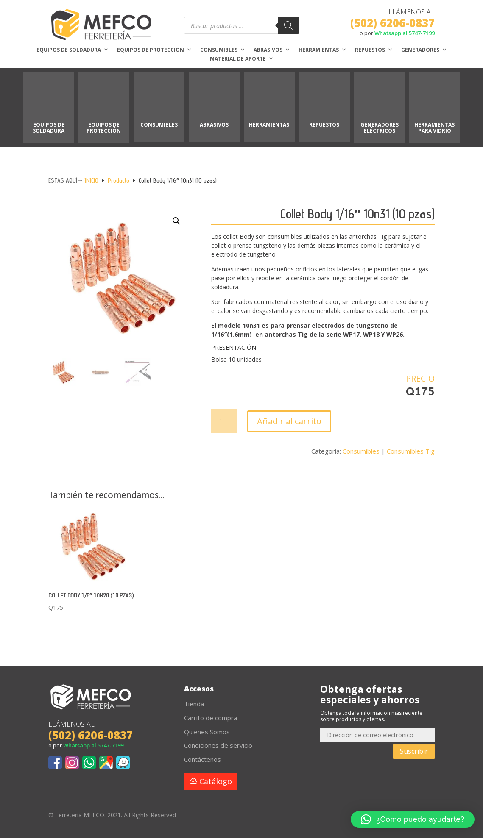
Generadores (424, 50)
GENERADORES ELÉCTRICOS (379, 127)
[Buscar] (288, 25)
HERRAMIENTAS (269, 124)
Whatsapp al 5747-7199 (404, 33)
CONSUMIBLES (159, 124)
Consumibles (222, 50)
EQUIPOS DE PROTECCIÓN (104, 127)
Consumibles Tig (411, 451)
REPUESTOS (324, 124)
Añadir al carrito (289, 421)
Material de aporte (242, 59)
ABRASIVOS (214, 124)
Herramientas (322, 50)
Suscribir (414, 751)
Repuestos (374, 50)
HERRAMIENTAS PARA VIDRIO (434, 127)
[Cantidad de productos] (224, 421)
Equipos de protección (154, 50)
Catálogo (215, 781)
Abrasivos (272, 50)
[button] (170, 229)
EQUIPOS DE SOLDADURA (48, 127)
